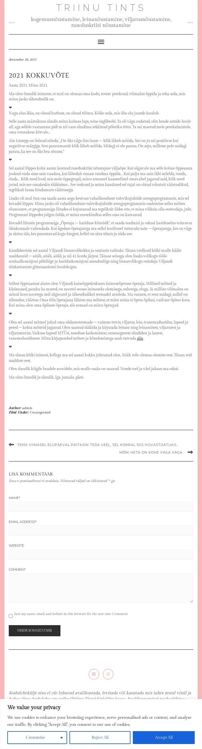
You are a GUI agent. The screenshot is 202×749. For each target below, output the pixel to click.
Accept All (164, 737)
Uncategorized (39, 412)
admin (27, 408)
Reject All (100, 737)
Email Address (22, 522)
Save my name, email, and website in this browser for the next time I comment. (71, 614)
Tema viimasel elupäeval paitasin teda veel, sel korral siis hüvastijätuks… (98, 445)
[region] (101, 724)
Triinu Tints (101, 8)
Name (14, 498)
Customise (35, 737)
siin (140, 338)
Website (16, 545)
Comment (17, 569)
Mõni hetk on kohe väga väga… (152, 452)
